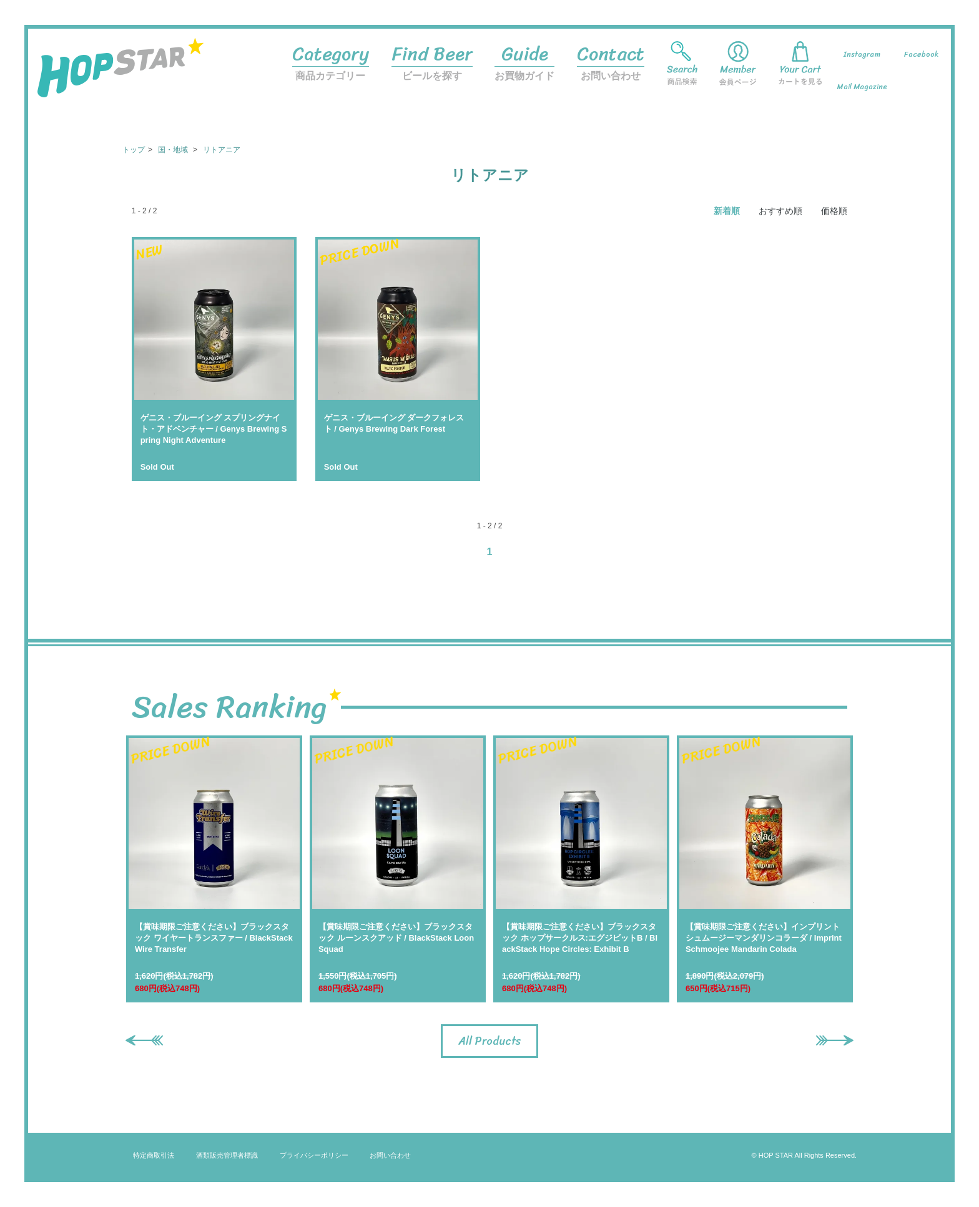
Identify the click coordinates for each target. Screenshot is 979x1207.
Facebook (921, 54)
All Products (489, 1041)
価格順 (834, 211)
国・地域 (174, 149)
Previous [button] (137, 1038)
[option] (214, 868)
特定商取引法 (153, 1155)
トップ (133, 149)
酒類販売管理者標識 (227, 1155)
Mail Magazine (862, 87)
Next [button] (828, 1038)
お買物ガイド (524, 59)
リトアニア (221, 149)
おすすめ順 (780, 211)
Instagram (862, 54)
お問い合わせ (610, 59)
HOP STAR (120, 77)
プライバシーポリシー (314, 1155)
